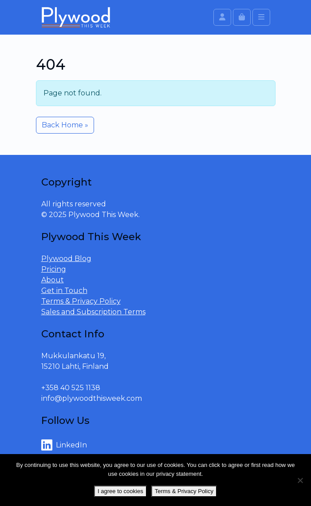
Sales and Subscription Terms (93, 312)
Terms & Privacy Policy (81, 301)
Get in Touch (64, 290)
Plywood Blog (66, 258)
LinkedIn (64, 445)
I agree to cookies (120, 491)
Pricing (53, 269)
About (52, 280)
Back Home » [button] (65, 125)
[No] (299, 480)
